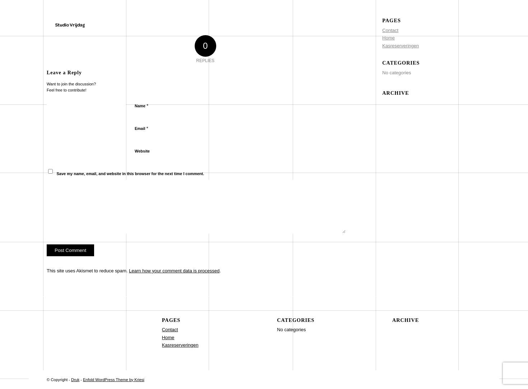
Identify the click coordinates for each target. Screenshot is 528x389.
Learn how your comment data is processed (174, 270)
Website (142, 151)
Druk (75, 380)
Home (388, 38)
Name (141, 105)
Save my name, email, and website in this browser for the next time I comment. (130, 174)
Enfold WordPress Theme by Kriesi (113, 380)
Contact (390, 30)
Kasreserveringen (400, 45)
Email (141, 128)
